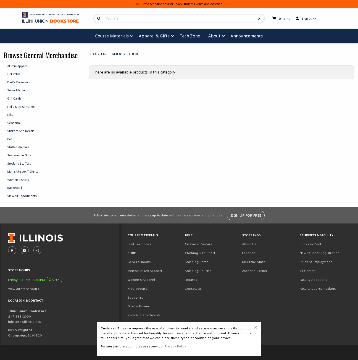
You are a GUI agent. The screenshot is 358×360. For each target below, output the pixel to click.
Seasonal (14, 123)
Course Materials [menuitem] (112, 36)
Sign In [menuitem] (307, 18)
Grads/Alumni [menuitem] (138, 306)
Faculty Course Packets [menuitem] (318, 288)
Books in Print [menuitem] (310, 244)
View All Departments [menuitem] (144, 315)
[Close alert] (255, 327)
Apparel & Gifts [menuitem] (154, 36)
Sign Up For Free (245, 215)
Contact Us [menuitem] (193, 288)
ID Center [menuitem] (307, 271)
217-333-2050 (19, 316)
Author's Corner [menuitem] (254, 271)
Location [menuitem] (248, 253)
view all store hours (23, 289)
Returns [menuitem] (191, 280)
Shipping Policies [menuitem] (198, 271)
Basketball (14, 188)
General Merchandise (126, 54)
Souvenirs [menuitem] (135, 297)
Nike (10, 115)
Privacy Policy (175, 346)
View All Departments (22, 196)
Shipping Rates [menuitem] (197, 262)
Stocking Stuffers (19, 163)
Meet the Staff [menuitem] (253, 262)
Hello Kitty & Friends (21, 107)
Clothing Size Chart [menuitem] (200, 253)
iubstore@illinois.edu (24, 322)
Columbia (14, 74)
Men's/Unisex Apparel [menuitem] (145, 271)
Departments (97, 54)
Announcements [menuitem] (247, 36)
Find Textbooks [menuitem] (140, 244)
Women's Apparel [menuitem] (141, 280)
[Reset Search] (259, 19)
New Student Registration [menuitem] (320, 253)
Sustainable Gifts (19, 155)
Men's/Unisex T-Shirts (22, 171)
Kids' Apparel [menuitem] (138, 288)
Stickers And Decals (20, 131)
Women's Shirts (18, 180)
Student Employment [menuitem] (316, 262)
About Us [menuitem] (249, 244)
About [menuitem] (214, 36)
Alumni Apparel (17, 66)
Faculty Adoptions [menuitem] (313, 280)
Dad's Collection (18, 82)
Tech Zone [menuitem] (190, 36)
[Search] (99, 19)
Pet (9, 139)
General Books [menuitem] (139, 262)
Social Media (16, 90)
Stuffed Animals (18, 147)
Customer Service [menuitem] (199, 244)
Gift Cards (14, 98)
